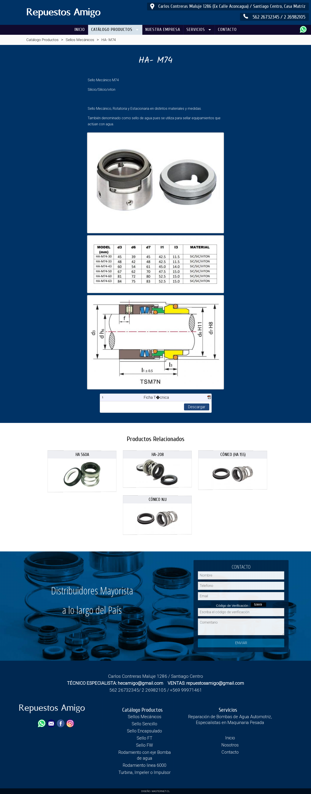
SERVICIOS (195, 29)
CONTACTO (227, 29)
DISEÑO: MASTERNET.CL (155, 791)
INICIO (80, 29)
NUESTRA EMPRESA (162, 29)
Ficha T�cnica (156, 397)
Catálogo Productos (42, 40)
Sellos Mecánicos (80, 40)
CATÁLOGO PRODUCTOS (111, 29)
